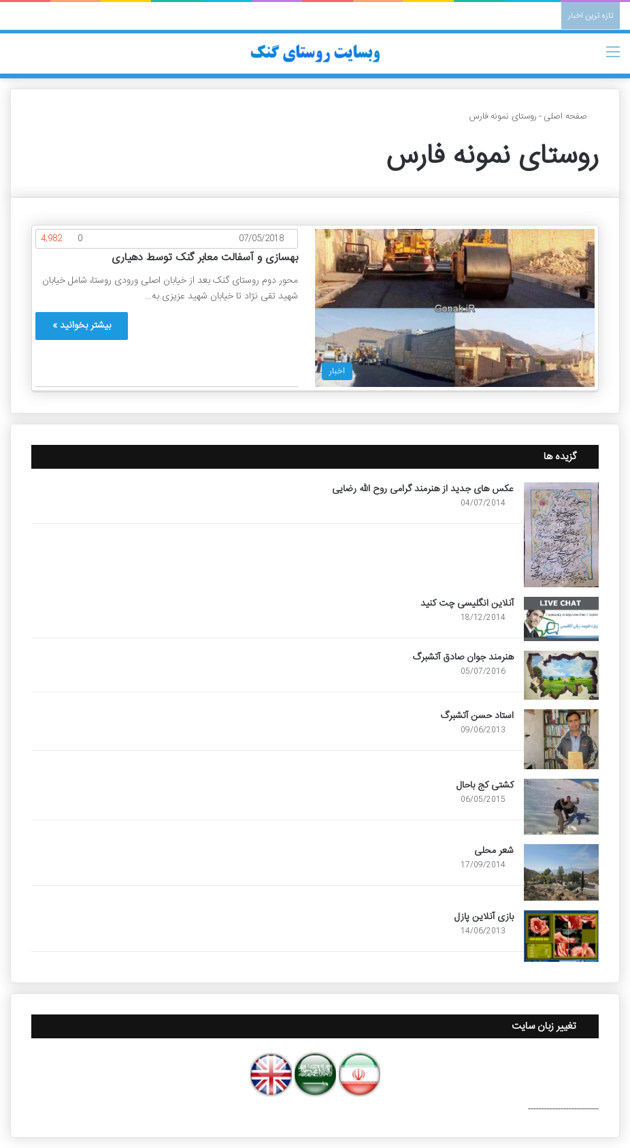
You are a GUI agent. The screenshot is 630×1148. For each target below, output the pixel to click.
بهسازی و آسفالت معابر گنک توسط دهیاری (205, 258)
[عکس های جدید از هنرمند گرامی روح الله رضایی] (561, 534)
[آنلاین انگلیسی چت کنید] (561, 618)
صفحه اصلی (571, 116)
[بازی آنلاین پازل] (561, 936)
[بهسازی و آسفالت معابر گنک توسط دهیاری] (455, 308)
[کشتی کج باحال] (561, 807)
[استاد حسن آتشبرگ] (561, 739)
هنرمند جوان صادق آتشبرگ (463, 657)
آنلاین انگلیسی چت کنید (467, 603)
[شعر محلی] (561, 872)
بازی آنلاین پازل (484, 917)
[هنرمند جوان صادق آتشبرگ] (561, 675)
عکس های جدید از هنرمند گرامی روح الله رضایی (423, 489)
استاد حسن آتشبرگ (477, 716)
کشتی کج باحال (485, 785)
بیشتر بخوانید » (81, 325)
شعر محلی (494, 851)
